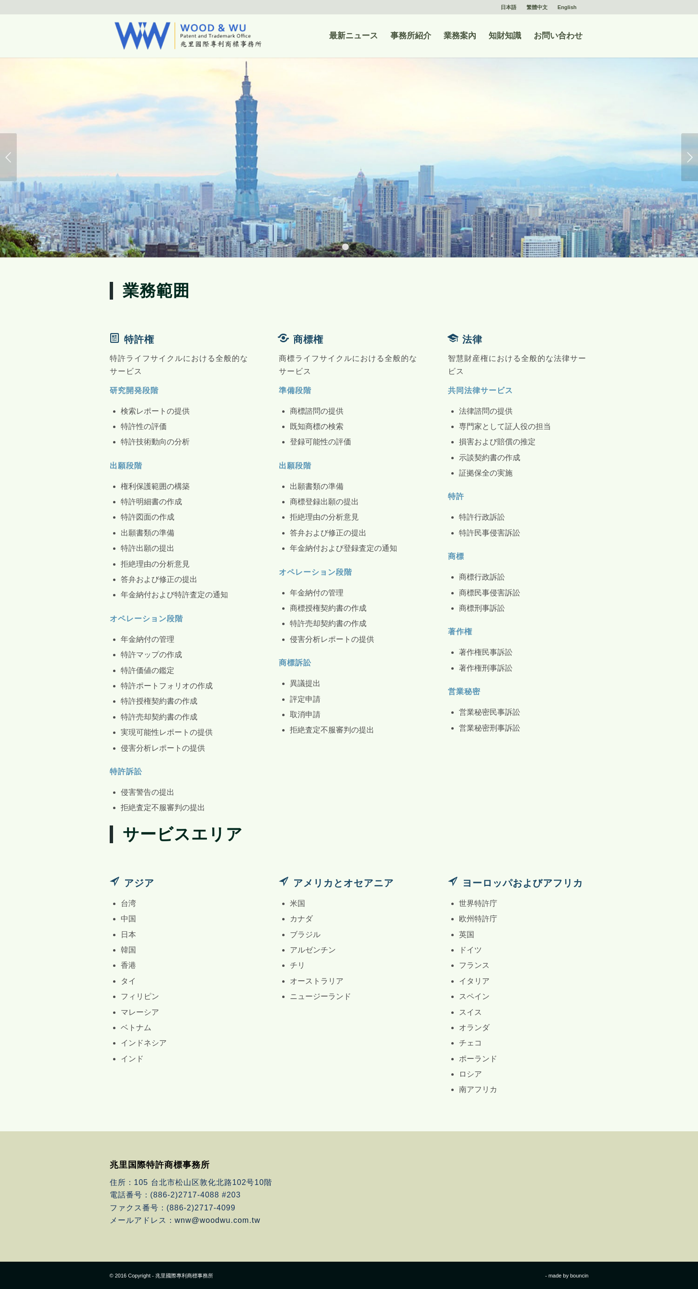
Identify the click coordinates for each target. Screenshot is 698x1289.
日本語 (508, 7)
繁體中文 (537, 7)
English (567, 7)
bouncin (579, 1275)
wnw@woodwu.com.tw (218, 1220)
